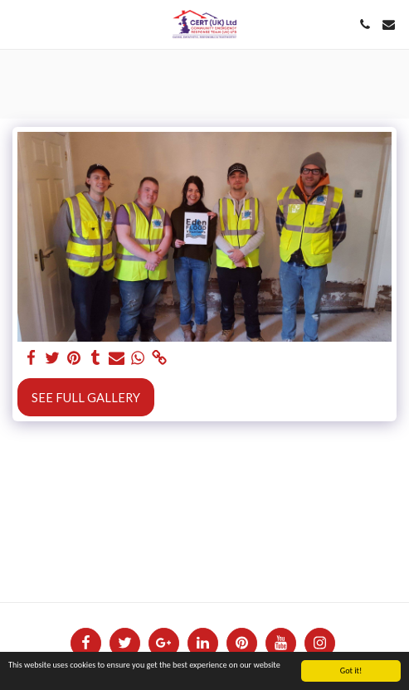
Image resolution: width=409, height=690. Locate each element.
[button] (18, 24)
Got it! (351, 671)
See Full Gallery (86, 397)
